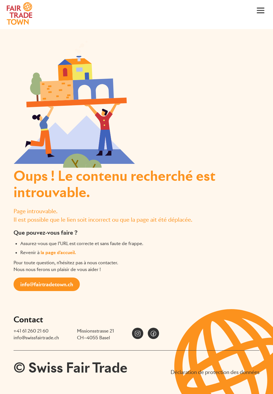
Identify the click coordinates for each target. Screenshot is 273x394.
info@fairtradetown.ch (46, 284)
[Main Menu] (260, 10)
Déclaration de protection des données (215, 372)
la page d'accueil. (58, 253)
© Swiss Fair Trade (70, 368)
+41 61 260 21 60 (31, 331)
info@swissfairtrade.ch (36, 338)
